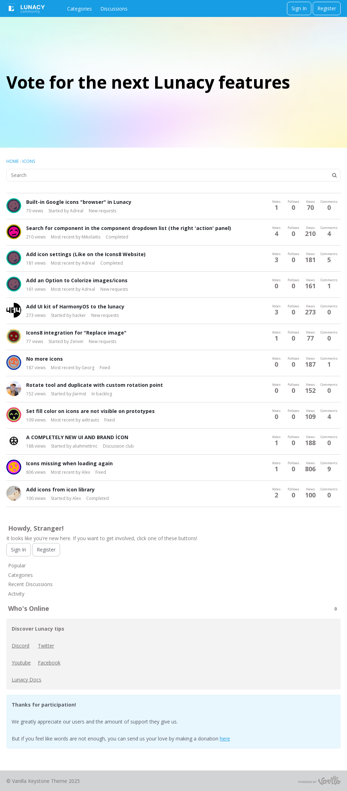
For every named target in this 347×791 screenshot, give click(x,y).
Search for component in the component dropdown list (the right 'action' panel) (128, 228)
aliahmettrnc (85, 446)
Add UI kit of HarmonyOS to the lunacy (75, 306)
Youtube (21, 662)
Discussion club (118, 446)
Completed (117, 237)
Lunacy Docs (26, 679)
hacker (79, 315)
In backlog (102, 394)
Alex (86, 472)
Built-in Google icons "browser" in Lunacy (78, 202)
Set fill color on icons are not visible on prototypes (90, 411)
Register (326, 8)
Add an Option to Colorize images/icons (77, 280)
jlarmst (79, 394)
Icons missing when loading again (69, 463)
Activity (16, 593)
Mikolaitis (91, 237)
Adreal (76, 211)
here (225, 738)
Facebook (49, 662)
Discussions (114, 8)
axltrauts (90, 420)
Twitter (46, 645)
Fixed (105, 368)
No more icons (44, 358)
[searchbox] (173, 175)
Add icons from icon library (60, 489)
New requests (102, 211)
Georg (88, 368)
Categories (79, 8)
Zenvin (76, 341)
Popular (17, 565)
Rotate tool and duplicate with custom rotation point (94, 385)
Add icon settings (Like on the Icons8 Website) (86, 254)
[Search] (334, 175)
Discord (20, 645)
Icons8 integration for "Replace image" (76, 332)
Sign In (299, 8)
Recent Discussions (30, 584)
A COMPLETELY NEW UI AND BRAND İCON (77, 437)
